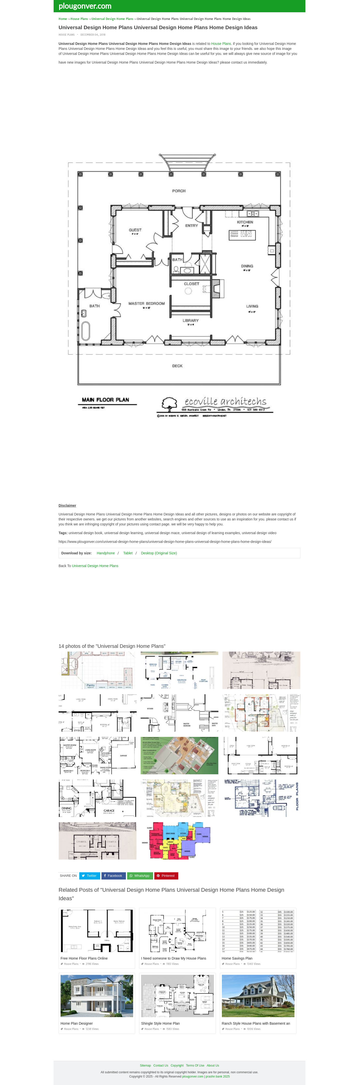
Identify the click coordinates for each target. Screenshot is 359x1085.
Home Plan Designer (77, 1023)
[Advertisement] (179, 103)
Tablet (127, 553)
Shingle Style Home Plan (160, 1023)
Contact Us (160, 1065)
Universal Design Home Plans (95, 566)
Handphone (106, 553)
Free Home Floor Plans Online (84, 958)
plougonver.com (85, 5)
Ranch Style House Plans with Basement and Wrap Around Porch (273, 1023)
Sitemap (145, 1065)
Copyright (177, 1065)
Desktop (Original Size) (159, 553)
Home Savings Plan (237, 958)
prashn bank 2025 (218, 1076)
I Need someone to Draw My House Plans (173, 958)
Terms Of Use (195, 1065)
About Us (213, 1065)
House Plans (67, 34)
